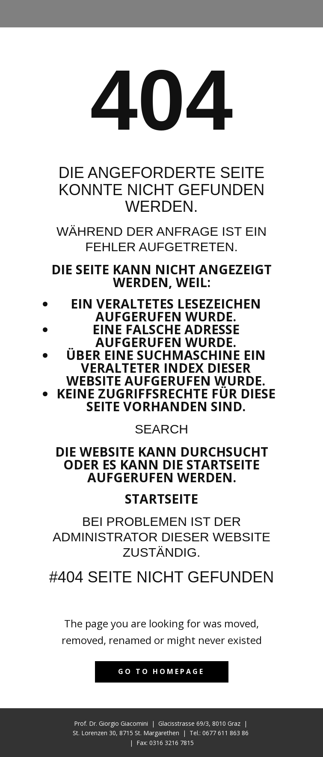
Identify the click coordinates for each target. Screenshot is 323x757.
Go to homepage (161, 671)
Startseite (161, 499)
